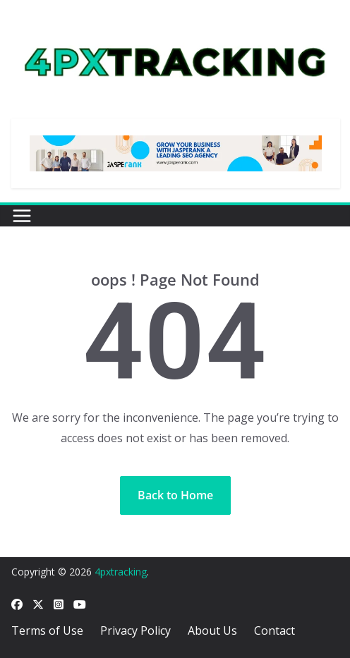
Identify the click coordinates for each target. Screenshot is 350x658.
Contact (274, 630)
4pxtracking (121, 571)
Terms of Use (47, 630)
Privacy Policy (135, 630)
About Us (212, 630)
